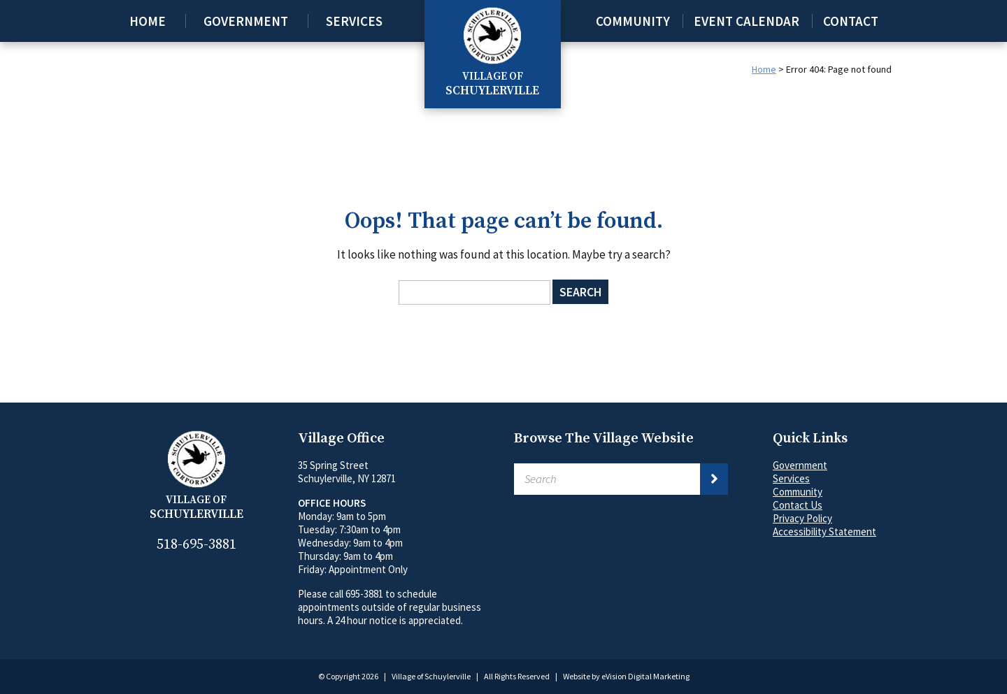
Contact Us (797, 505)
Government (245, 21)
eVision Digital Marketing (645, 676)
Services (354, 21)
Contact (850, 21)
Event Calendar (746, 21)
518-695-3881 (196, 545)
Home (147, 21)
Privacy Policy (802, 518)
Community (633, 21)
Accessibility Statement (824, 531)
